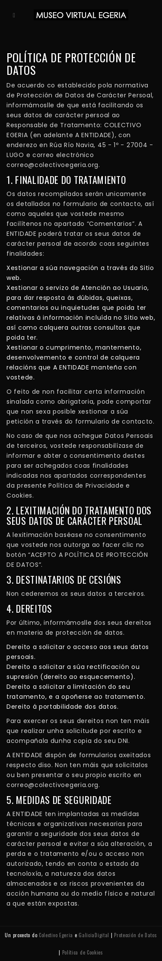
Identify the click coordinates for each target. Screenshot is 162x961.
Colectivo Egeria (56, 935)
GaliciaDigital (94, 935)
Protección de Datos (135, 935)
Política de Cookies (82, 952)
